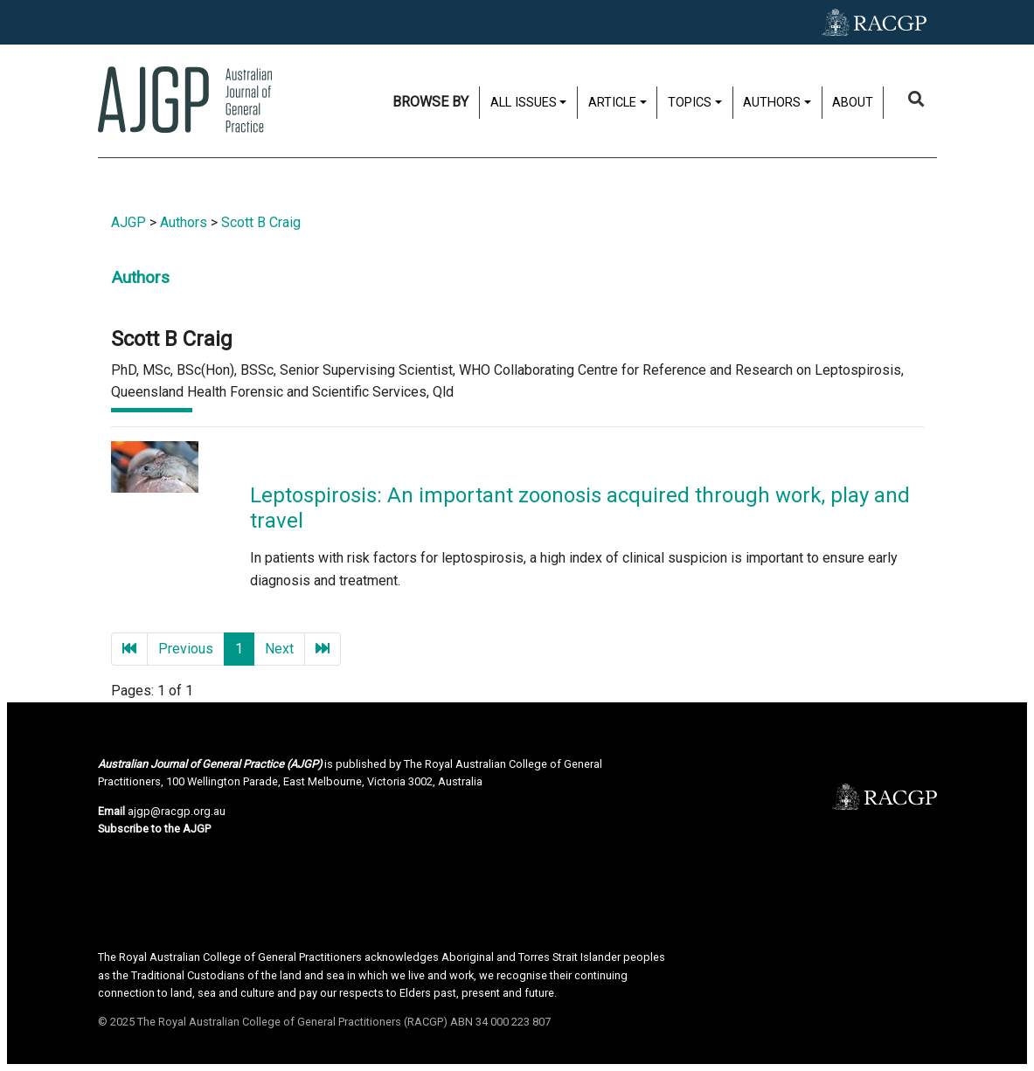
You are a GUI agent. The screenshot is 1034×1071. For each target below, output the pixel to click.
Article (612, 102)
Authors (772, 102)
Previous (185, 648)
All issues (523, 102)
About (852, 102)
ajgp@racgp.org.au (177, 811)
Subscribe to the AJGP (154, 828)
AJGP (128, 222)
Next (279, 648)
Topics (689, 102)
